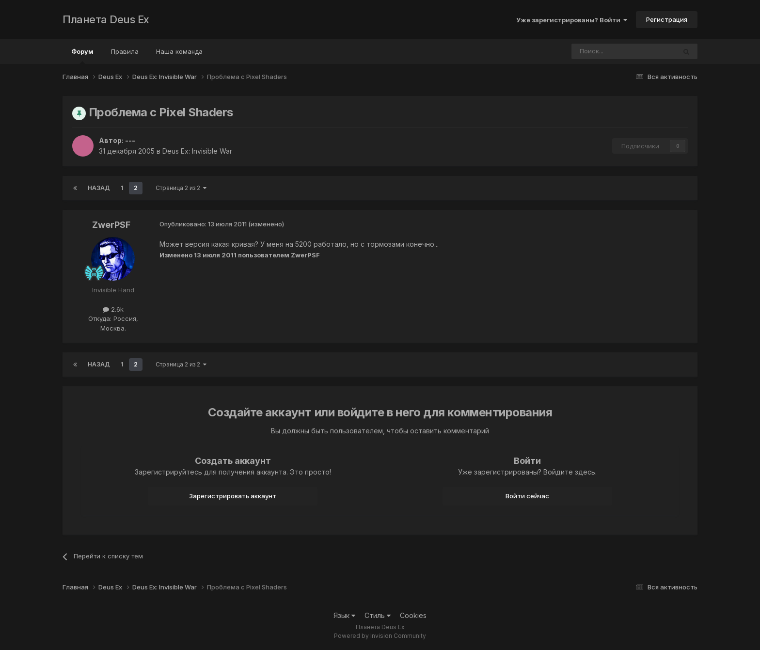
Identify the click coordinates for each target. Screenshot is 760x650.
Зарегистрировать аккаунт (232, 496)
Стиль (377, 615)
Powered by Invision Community (380, 635)
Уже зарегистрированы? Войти (571, 20)
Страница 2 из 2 (181, 187)
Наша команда (179, 51)
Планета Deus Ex (106, 19)
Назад (99, 187)
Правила (125, 51)
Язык (344, 615)
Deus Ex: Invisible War (197, 151)
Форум (82, 56)
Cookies (413, 615)
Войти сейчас (527, 496)
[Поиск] (597, 51)
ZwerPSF (111, 225)
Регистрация (666, 19)
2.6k (113, 309)
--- (130, 140)
